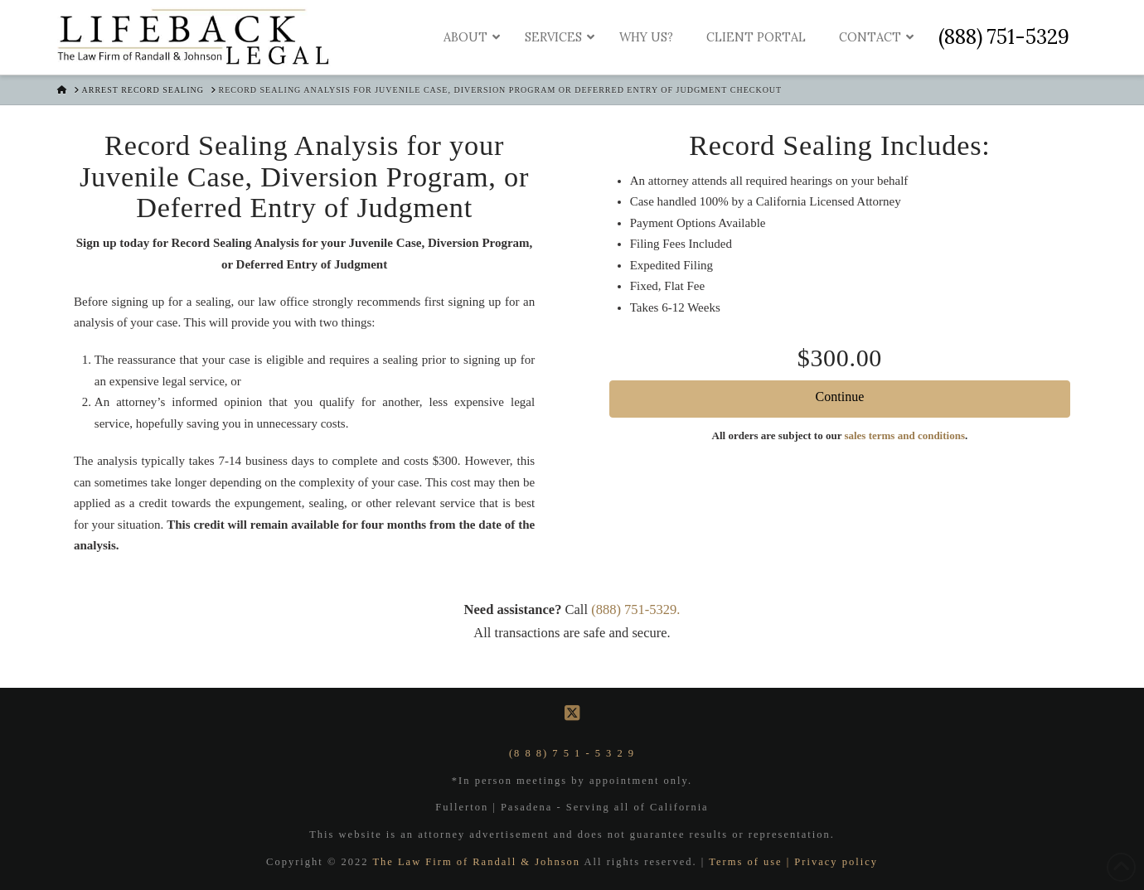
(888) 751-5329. (635, 609)
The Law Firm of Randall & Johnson (478, 862)
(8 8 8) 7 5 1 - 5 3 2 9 (572, 753)
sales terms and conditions (904, 435)
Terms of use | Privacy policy (793, 862)
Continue (840, 396)
